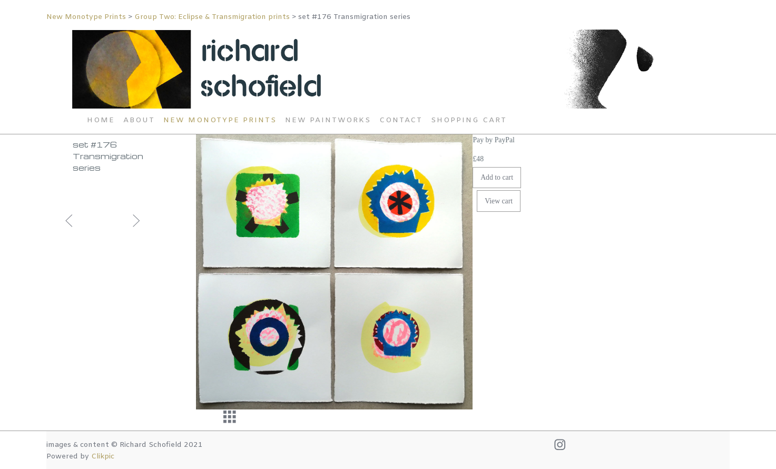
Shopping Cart (469, 120)
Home (101, 120)
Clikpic (102, 457)
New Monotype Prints (87, 17)
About (139, 120)
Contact (401, 120)
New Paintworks (328, 120)
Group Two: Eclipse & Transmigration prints (212, 17)
